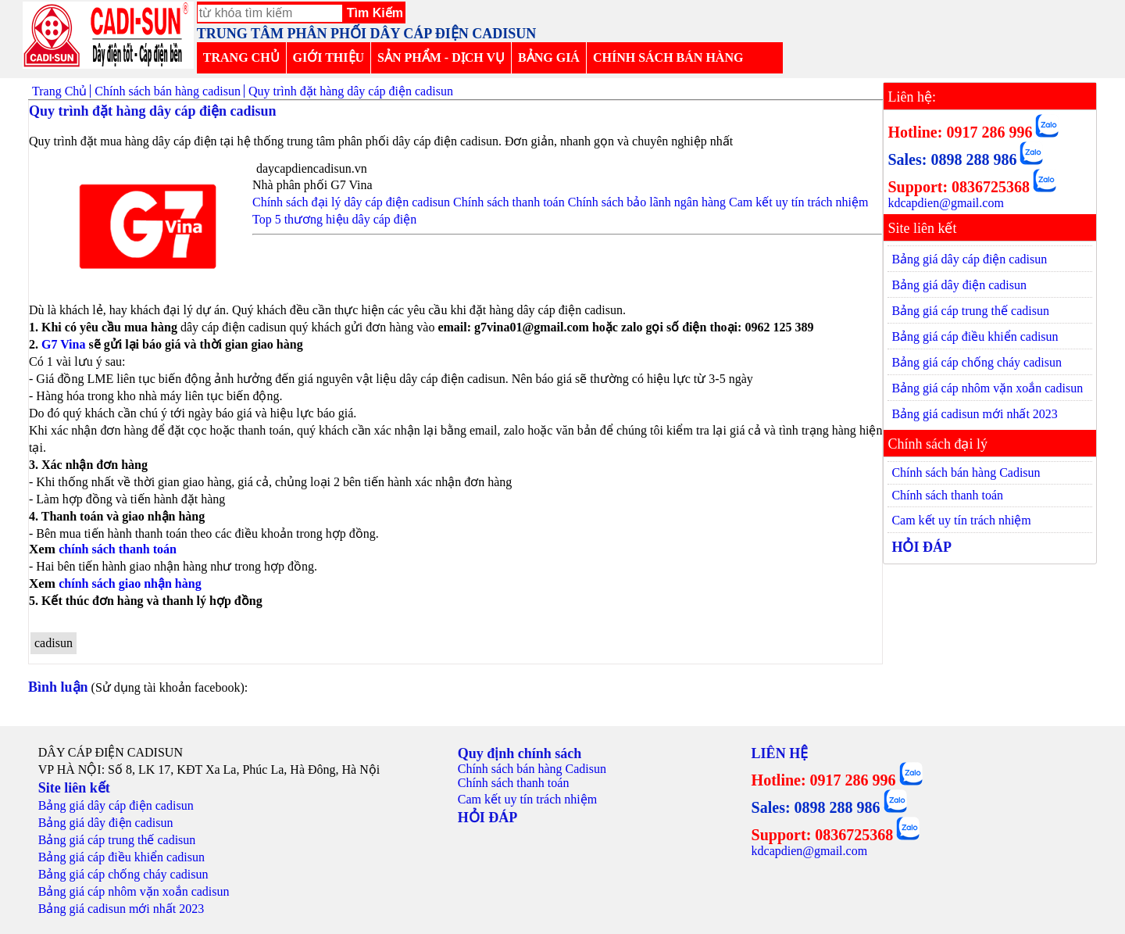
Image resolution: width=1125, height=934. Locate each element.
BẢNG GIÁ (549, 57)
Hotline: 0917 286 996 (960, 132)
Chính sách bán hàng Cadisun (965, 472)
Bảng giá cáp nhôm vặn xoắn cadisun (987, 388)
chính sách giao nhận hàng (130, 583)
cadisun (53, 643)
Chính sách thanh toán (509, 202)
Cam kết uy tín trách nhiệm (798, 202)
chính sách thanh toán (119, 549)
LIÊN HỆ (780, 753)
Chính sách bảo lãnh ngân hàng (647, 202)
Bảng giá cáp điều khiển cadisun (974, 336)
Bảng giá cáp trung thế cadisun (970, 310)
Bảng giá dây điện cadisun (959, 285)
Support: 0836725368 (959, 186)
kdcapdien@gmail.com (945, 202)
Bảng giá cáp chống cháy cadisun (976, 362)
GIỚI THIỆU (329, 57)
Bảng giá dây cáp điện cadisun (969, 259)
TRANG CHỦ (241, 57)
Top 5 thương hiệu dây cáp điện (334, 219)
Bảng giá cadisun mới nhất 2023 (974, 413)
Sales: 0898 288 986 (952, 159)
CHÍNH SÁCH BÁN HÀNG (668, 57)
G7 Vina (63, 344)
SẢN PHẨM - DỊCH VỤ (441, 57)
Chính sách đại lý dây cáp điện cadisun (351, 202)
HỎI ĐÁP (921, 547)
